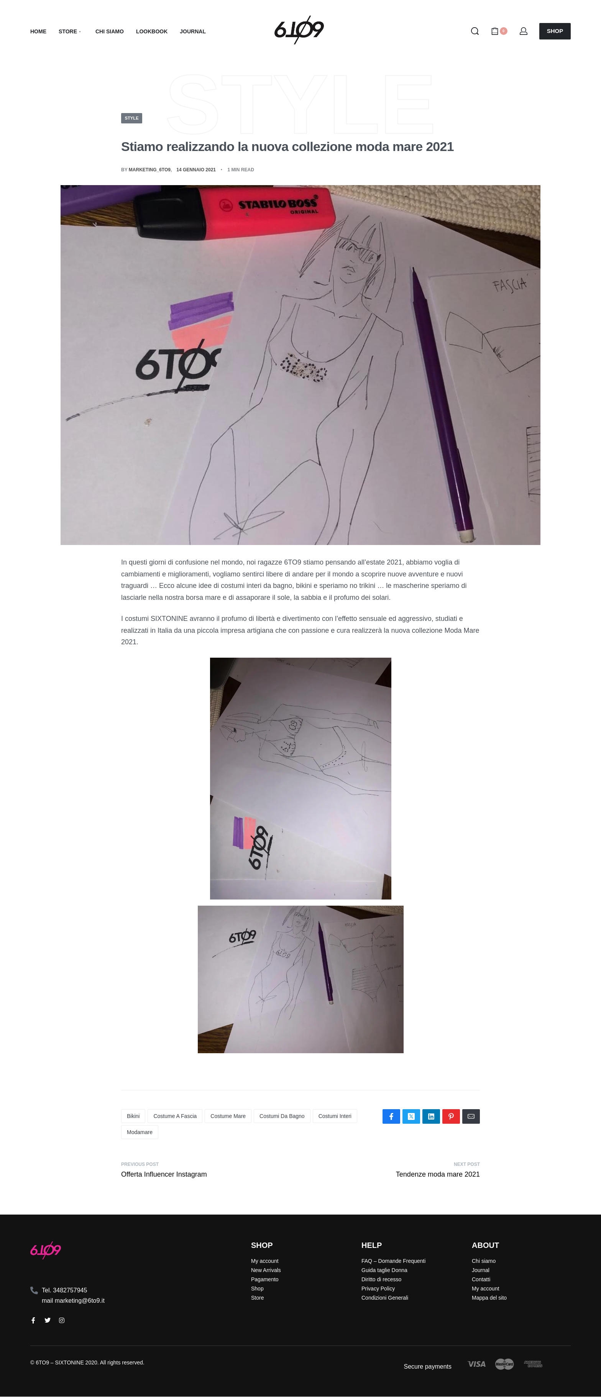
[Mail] (471, 1117)
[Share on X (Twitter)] (411, 1117)
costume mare (228, 1116)
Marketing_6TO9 (150, 169)
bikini (133, 1116)
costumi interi (335, 1116)
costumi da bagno (282, 1116)
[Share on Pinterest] (451, 1117)
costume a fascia (175, 1116)
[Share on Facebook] (391, 1117)
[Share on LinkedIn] (431, 1117)
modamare (140, 1132)
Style (132, 118)
